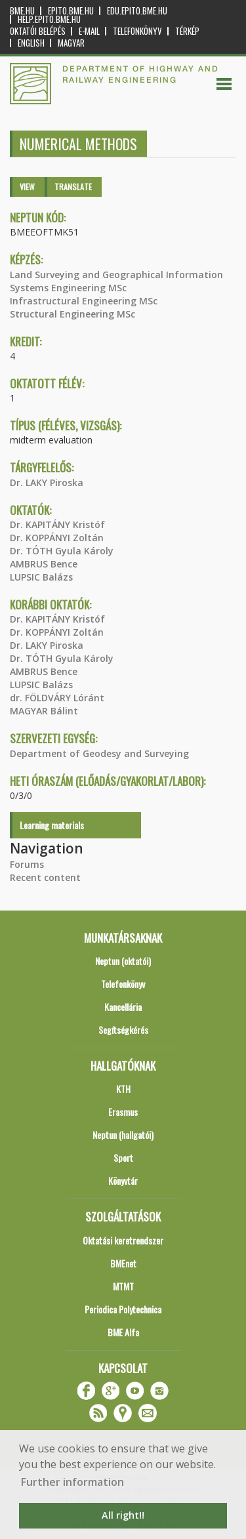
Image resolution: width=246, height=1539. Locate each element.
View (27, 186)
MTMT (123, 1286)
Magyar (71, 43)
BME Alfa (123, 1332)
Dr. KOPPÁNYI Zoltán (57, 537)
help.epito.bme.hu (49, 19)
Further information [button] (72, 1482)
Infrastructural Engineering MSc (83, 301)
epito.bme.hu (71, 11)
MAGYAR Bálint (44, 711)
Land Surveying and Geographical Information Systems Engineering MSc (116, 281)
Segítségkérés (123, 1029)
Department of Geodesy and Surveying (99, 753)
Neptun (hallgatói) (123, 1134)
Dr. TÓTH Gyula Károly (61, 550)
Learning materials (52, 825)
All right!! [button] (123, 1515)
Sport (123, 1157)
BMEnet (123, 1263)
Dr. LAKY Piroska (46, 482)
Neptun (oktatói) (123, 961)
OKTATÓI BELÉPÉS (38, 31)
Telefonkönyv (137, 31)
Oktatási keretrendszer (123, 1240)
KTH (123, 1089)
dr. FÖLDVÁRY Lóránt (57, 697)
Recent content (45, 877)
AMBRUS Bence (43, 564)
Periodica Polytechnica (123, 1309)
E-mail (89, 31)
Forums (27, 864)
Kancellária (123, 1007)
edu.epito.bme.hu (137, 11)
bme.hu (22, 11)
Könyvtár (123, 1180)
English (31, 43)
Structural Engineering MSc (72, 314)
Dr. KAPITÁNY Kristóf (57, 524)
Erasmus (123, 1111)
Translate (73, 186)
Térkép (187, 31)
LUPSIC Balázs (41, 577)
